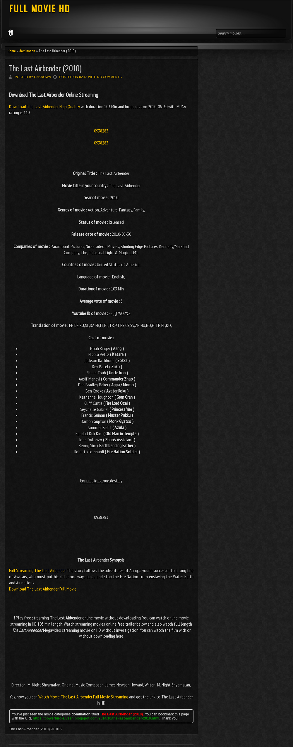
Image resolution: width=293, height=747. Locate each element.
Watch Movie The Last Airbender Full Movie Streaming (83, 697)
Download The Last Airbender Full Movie (42, 589)
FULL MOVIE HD (39, 8)
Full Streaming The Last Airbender (37, 570)
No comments (109, 77)
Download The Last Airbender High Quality (45, 106)
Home (12, 50)
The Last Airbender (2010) (45, 68)
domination (27, 50)
